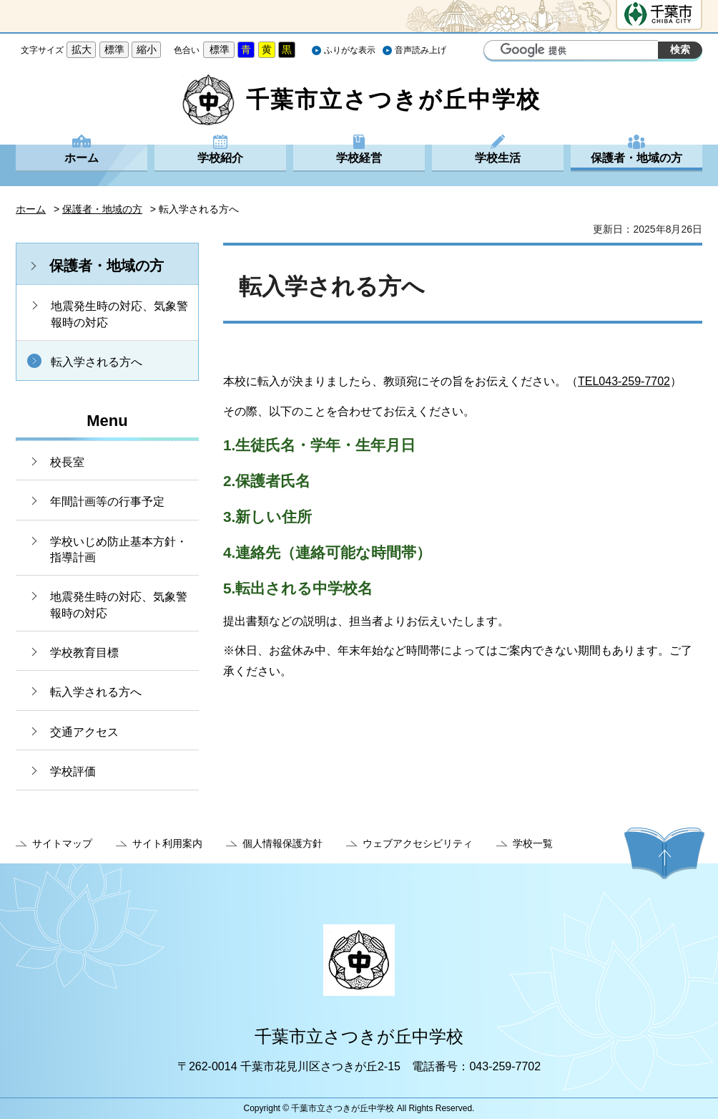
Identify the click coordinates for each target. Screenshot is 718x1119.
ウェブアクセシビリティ (418, 843)
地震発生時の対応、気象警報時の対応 (119, 314)
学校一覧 (533, 843)
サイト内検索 (496, 51)
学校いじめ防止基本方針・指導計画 (118, 549)
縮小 (147, 49)
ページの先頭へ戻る (664, 853)
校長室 (67, 462)
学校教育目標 (84, 652)
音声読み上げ (420, 50)
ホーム (81, 158)
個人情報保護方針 (282, 843)
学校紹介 (220, 158)
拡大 (82, 49)
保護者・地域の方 (636, 158)
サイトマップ (62, 843)
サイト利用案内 (167, 843)
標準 (114, 49)
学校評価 (73, 771)
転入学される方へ (96, 362)
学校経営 (359, 158)
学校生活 (498, 158)
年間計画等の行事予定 (107, 501)
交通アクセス (84, 732)
